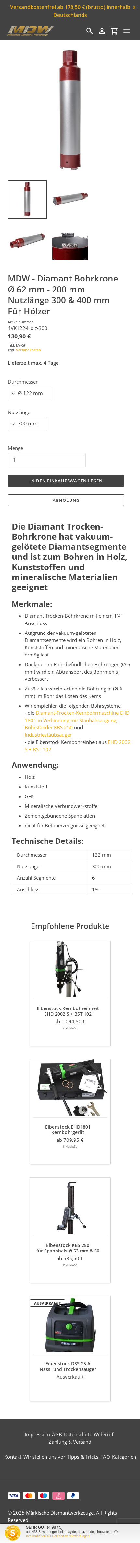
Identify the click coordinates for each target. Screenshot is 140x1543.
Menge (15, 448)
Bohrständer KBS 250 (49, 727)
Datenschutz (78, 1434)
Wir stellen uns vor (44, 1456)
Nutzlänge (19, 412)
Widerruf (103, 1434)
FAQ (105, 1456)
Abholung (66, 500)
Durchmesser (23, 382)
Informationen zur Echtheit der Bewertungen (58, 1536)
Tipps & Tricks (82, 1456)
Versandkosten (28, 349)
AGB (57, 1434)
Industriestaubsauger (48, 735)
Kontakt (12, 1456)
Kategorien (124, 1456)
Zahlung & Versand (70, 1441)
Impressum (37, 1434)
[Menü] (127, 31)
